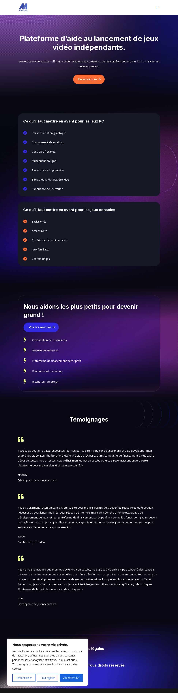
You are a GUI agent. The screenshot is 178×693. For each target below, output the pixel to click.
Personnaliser (24, 677)
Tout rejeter (47, 677)
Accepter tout (71, 677)
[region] (47, 662)
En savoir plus (87, 79)
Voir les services (40, 327)
